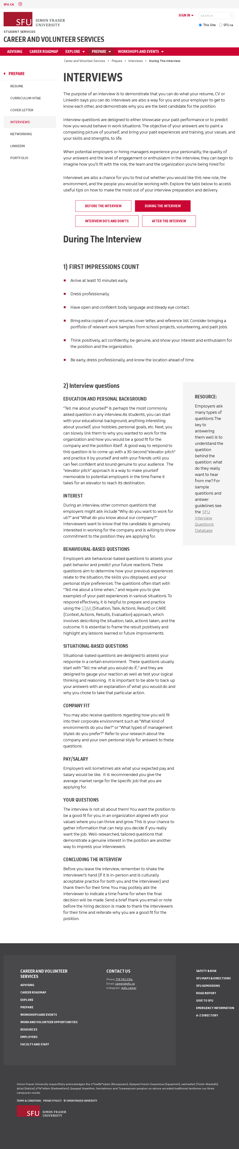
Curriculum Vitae (25, 98)
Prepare (99, 51)
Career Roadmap (43, 51)
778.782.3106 (124, 979)
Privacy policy (52, 1100)
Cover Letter (21, 110)
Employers (28, 1037)
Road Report (206, 993)
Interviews (135, 61)
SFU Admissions (208, 986)
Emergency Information (215, 1008)
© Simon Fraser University (80, 1100)
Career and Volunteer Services (54, 39)
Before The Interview (103, 206)
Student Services (19, 32)
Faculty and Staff (34, 1044)
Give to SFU (204, 1000)
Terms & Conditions (29, 1100)
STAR (87, 608)
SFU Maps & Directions (213, 978)
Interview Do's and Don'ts (107, 221)
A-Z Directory (207, 1015)
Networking (21, 134)
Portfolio (19, 158)
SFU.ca (228, 25)
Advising (14, 51)
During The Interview (163, 206)
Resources (28, 1029)
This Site (209, 25)
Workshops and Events (139, 51)
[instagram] (20, 4)
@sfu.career (128, 988)
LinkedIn (17, 146)
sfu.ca (9, 4)
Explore (73, 51)
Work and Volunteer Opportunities (48, 1022)
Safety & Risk (206, 971)
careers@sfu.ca (125, 983)
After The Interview (169, 221)
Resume (16, 86)
